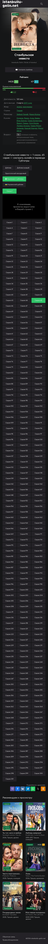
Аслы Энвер (35, 118)
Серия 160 (9, 517)
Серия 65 (24, 339)
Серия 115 (9, 434)
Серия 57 (38, 323)
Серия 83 (24, 373)
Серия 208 (9, 606)
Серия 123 (38, 445)
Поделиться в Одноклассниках (43, 789)
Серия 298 (9, 773)
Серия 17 (24, 250)
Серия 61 (9, 334)
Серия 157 (9, 512)
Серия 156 (38, 506)
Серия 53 (24, 317)
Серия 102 (38, 406)
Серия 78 (38, 361)
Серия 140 (24, 478)
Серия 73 (9, 356)
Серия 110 (24, 423)
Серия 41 (23, 295)
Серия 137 (24, 473)
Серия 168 (38, 528)
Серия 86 (24, 378)
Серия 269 (24, 718)
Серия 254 (24, 690)
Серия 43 (9, 300)
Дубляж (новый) (23, 168)
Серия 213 (38, 612)
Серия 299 (24, 773)
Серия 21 (38, 256)
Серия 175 (9, 545)
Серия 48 (38, 306)
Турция (19, 111)
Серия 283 (9, 745)
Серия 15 (38, 245)
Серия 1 (9, 222)
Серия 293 (24, 762)
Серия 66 (38, 339)
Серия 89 (24, 384)
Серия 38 (24, 289)
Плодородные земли (12, 912)
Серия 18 (38, 250)
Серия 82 (9, 373)
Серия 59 (24, 328)
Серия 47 (24, 306)
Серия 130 (9, 462)
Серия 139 (9, 478)
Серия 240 (38, 662)
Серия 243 (38, 668)
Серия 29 (24, 272)
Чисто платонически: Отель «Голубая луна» (13, 874)
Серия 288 (38, 751)
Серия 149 (24, 495)
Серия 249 (38, 679)
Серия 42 (38, 295)
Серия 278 (24, 734)
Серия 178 (9, 551)
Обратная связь (9, 937)
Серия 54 (38, 317)
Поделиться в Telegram (27, 789)
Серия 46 (9, 306)
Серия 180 (38, 551)
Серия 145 (9, 489)
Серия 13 (9, 245)
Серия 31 (9, 278)
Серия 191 (24, 573)
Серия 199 (9, 590)
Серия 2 (24, 222)
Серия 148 (9, 495)
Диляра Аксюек (23, 126)
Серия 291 (38, 757)
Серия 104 (24, 412)
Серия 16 (9, 250)
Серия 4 (9, 228)
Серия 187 (9, 567)
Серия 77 (23, 361)
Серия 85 (9, 378)
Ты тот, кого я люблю (12, 833)
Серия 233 (24, 651)
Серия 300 (38, 773)
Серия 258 (38, 695)
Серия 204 (38, 595)
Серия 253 (10, 690)
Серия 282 (38, 740)
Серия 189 (38, 567)
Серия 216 (38, 617)
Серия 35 (24, 284)
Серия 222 (38, 629)
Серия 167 (24, 528)
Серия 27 (38, 267)
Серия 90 (38, 384)
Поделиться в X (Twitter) (38, 789)
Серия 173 (24, 540)
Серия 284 (24, 745)
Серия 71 (24, 350)
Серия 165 (38, 523)
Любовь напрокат (33, 833)
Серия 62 (24, 334)
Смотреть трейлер (25, 70)
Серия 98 (24, 400)
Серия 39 (38, 289)
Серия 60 (38, 328)
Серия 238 (9, 662)
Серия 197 (24, 584)
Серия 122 (24, 445)
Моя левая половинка (35, 912)
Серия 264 (38, 706)
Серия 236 (24, 656)
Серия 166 (9, 528)
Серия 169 (9, 534)
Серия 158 (24, 512)
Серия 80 (24, 367)
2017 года (28, 103)
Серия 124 (9, 451)
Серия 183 (38, 556)
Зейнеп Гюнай (22, 114)
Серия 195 (38, 579)
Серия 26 (24, 267)
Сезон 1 (9, 191)
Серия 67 (9, 345)
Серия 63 (38, 334)
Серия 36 (38, 284)
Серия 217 (9, 623)
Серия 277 (9, 734)
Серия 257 (24, 695)
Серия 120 (38, 439)
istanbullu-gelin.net (12, 4)
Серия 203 (24, 595)
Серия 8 (24, 233)
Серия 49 (9, 311)
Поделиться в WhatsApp (33, 789)
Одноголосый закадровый (15, 173)
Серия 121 (9, 445)
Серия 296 (24, 768)
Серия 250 (9, 684)
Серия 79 (9, 367)
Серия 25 (9, 267)
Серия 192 (38, 573)
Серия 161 (24, 517)
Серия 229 (9, 645)
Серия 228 (38, 640)
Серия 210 (38, 606)
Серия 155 (24, 506)
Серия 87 (38, 378)
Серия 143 (24, 484)
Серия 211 (9, 612)
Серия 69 (38, 345)
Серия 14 (23, 245)
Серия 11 (24, 239)
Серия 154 (9, 506)
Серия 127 (9, 456)
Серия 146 (24, 489)
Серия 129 (38, 456)
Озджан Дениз (23, 118)
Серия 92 (24, 389)
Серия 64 (9, 339)
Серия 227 (24, 640)
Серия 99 (38, 400)
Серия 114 (38, 428)
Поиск (41, 4)
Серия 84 (38, 373)
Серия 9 (38, 233)
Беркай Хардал (31, 128)
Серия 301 (9, 779)
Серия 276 (38, 729)
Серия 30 (38, 272)
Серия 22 (9, 261)
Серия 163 (9, 523)
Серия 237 (38, 656)
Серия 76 (9, 361)
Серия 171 (38, 534)
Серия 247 (10, 679)
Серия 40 (9, 295)
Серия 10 (9, 239)
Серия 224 (24, 634)
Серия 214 (9, 617)
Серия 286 (9, 751)
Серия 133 (9, 467)
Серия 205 (9, 601)
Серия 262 (9, 706)
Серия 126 (38, 451)
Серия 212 (24, 612)
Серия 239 (24, 662)
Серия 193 (9, 579)
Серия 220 (9, 629)
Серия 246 (38, 673)
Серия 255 (38, 690)
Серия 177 (38, 545)
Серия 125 (24, 451)
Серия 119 (24, 439)
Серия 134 (24, 467)
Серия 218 (24, 623)
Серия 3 (38, 222)
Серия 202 (9, 595)
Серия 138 (38, 473)
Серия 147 (38, 489)
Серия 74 (24, 356)
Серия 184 (9, 562)
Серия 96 (38, 395)
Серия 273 (38, 723)
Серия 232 (10, 651)
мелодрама (27, 107)
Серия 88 (9, 384)
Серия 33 (38, 278)
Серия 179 (24, 551)
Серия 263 (24, 706)
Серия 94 (9, 395)
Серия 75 (38, 356)
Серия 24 (38, 261)
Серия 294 (38, 762)
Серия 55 (9, 323)
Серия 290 (24, 757)
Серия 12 (38, 239)
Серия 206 (24, 601)
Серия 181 (9, 556)
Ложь (28, 874)
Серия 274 (9, 729)
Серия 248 (24, 679)
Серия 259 (9, 701)
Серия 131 (24, 462)
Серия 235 (10, 656)
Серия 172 (9, 540)
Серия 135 (38, 467)
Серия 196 (9, 584)
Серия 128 (24, 456)
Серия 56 (24, 323)
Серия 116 (24, 434)
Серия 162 (38, 517)
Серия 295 (9, 768)
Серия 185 (24, 562)
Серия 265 (9, 712)
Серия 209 (24, 606)
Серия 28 (9, 272)
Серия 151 (9, 501)
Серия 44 (24, 300)
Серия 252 (38, 684)
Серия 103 (9, 412)
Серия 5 (24, 228)
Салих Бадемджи (35, 121)
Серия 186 (38, 562)
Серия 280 (9, 740)
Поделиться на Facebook (17, 789)
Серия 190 (9, 573)
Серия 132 (38, 462)
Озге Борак (34, 123)
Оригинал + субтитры (14, 179)
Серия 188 (24, 567)
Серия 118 (9, 439)
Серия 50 (24, 311)
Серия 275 (24, 729)
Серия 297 (38, 768)
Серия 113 (24, 428)
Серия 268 (9, 718)
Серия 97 (9, 400)
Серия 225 (38, 634)
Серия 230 (24, 645)
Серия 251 (24, 684)
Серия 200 (24, 590)
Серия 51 (38, 311)
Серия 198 (38, 584)
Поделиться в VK (22, 789)
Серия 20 (24, 256)
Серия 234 (38, 651)
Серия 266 (24, 712)
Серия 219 (38, 623)
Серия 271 (9, 723)
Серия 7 (9, 233)
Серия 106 (9, 417)
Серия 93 (38, 389)
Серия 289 (9, 757)
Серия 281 (24, 740)
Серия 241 (9, 668)
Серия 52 (9, 317)
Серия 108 (38, 417)
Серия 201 (38, 590)
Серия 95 (24, 395)
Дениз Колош (34, 114)
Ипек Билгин (22, 121)
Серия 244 (9, 673)
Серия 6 (38, 228)
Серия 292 (9, 762)
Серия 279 (38, 734)
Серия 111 (38, 423)
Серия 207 (38, 601)
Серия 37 (9, 289)
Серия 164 (24, 523)
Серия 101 (24, 406)
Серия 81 (38, 367)
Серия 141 (38, 478)
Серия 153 (38, 501)
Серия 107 (24, 417)
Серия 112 (9, 428)
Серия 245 (24, 673)
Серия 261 (38, 701)
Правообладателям (10, 940)
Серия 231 (38, 645)
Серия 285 (38, 745)
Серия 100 (9, 406)
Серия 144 (38, 484)
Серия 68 (24, 345)
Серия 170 (24, 534)
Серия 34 (9, 284)
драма (19, 107)
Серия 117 (38, 434)
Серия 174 (38, 540)
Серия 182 (24, 556)
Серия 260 (24, 701)
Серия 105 (38, 412)
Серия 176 (24, 545)
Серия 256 (9, 695)
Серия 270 (38, 718)
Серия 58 (9, 328)
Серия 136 (9, 473)
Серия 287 (24, 751)
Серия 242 (24, 668)
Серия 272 (24, 723)
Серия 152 (24, 501)
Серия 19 (9, 256)
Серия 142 (9, 484)
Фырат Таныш (22, 123)
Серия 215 (24, 617)
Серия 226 (9, 640)
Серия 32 (24, 278)
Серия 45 (38, 300)
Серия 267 (38, 712)
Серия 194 (24, 579)
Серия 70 (9, 350)
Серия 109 (9, 423)
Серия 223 (10, 634)
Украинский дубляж (14, 184)
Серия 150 (38, 495)
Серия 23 (24, 261)
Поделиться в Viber (12, 789)
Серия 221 (24, 629)
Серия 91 (9, 389)
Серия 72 (38, 350)
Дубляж (8, 168)
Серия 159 (38, 512)
